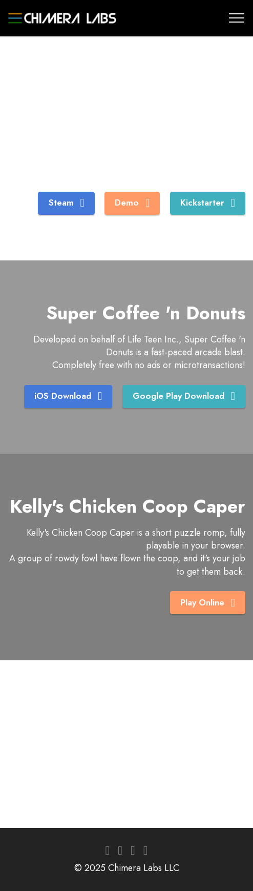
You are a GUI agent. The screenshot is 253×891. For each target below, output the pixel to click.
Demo (132, 202)
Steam (67, 202)
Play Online (207, 602)
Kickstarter (207, 202)
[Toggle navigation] (237, 18)
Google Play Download (183, 396)
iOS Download (67, 396)
